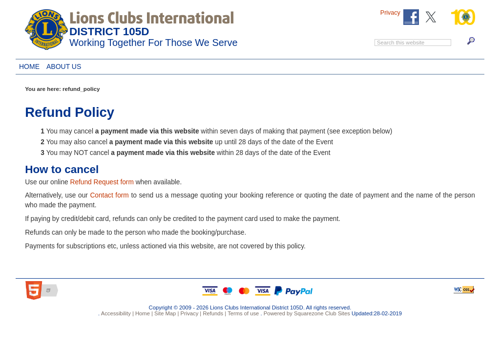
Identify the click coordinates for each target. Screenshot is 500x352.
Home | (143, 313)
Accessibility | (117, 313)
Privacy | (190, 313)
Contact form (109, 195)
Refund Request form (101, 182)
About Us (62, 65)
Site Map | (166, 313)
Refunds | (213, 313)
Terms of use (242, 313)
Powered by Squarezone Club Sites (307, 313)
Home (29, 65)
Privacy (390, 12)
